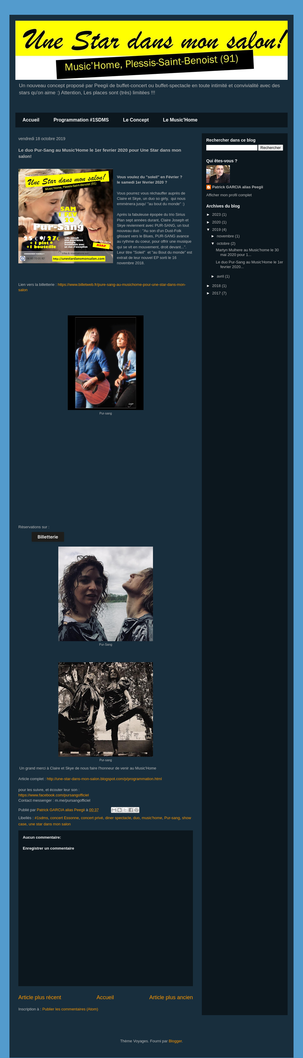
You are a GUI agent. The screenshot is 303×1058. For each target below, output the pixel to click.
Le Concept (136, 119)
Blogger (175, 1041)
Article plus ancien (171, 997)
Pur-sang (172, 818)
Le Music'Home (180, 119)
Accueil (30, 119)
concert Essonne (64, 818)
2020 (217, 222)
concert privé (92, 818)
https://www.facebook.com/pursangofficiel (53, 795)
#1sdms (41, 818)
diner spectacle (118, 818)
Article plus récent (39, 997)
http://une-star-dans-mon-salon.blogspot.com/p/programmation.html (104, 779)
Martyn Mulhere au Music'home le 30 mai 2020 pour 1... (247, 252)
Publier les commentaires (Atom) (70, 1009)
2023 (217, 214)
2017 (217, 293)
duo (136, 818)
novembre (226, 236)
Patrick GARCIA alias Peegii (237, 187)
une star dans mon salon (50, 824)
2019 (217, 229)
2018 (217, 285)
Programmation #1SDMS (81, 119)
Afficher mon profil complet (229, 195)
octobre (224, 243)
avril (221, 276)
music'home (152, 818)
